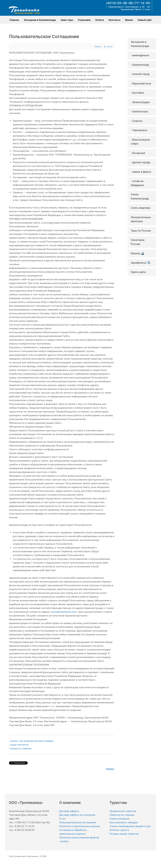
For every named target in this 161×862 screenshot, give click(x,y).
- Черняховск (139, 130)
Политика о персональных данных (79, 826)
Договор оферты (69, 811)
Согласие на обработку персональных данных (73, 831)
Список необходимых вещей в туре (130, 826)
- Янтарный (138, 153)
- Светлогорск (139, 111)
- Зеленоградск (140, 102)
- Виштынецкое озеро (140, 141)
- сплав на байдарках (137, 183)
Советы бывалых (120, 818)
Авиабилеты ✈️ (140, 262)
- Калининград (140, 64)
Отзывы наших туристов (124, 833)
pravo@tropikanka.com (64, 611)
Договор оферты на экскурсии (77, 814)
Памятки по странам (122, 814)
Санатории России (137, 242)
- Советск (136, 120)
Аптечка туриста (119, 829)
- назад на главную (20, 748)
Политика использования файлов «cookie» (79, 839)
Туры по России (141, 230)
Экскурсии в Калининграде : (140, 44)
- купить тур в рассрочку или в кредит (31, 740)
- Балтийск (137, 92)
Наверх (110, 768)
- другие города (140, 162)
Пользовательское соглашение (77, 822)
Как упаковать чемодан (124, 822)
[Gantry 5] (24, 10)
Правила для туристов (123, 811)
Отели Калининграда (140, 196)
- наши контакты (19, 744)
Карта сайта (138, 272)
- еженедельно (140, 55)
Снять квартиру (140, 207)
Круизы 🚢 (137, 253)
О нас (62, 818)
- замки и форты (141, 171)
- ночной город (140, 74)
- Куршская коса (141, 83)
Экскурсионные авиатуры (141, 219)
